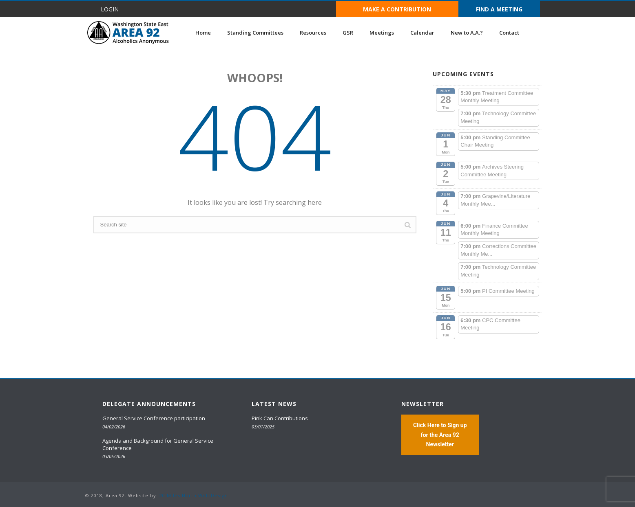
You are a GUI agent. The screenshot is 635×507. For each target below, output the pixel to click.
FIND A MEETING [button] (499, 9)
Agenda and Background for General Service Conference (157, 444)
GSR (348, 32)
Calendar (422, 32)
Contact (509, 32)
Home (203, 32)
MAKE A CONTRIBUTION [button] (397, 9)
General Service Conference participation (153, 418)
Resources (313, 32)
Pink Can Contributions (280, 418)
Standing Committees (255, 32)
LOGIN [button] (110, 9)
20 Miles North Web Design (193, 495)
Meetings (381, 32)
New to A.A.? (467, 32)
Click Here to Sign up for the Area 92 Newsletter (440, 434)
